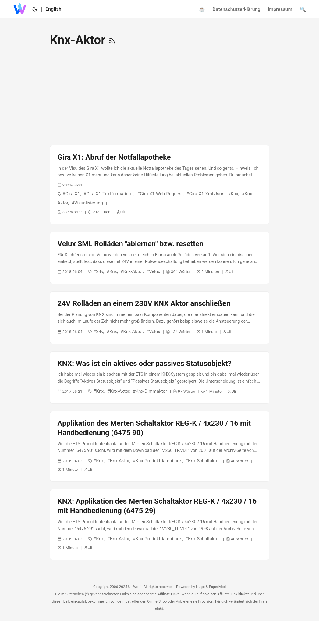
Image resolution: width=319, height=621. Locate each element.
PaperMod (217, 587)
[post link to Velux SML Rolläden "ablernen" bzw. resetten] (159, 258)
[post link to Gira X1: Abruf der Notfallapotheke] (159, 184)
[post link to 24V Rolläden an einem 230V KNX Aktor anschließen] (159, 317)
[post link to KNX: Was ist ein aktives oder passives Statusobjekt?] (159, 377)
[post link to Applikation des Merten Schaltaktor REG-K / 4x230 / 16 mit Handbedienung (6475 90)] (159, 446)
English (53, 9)
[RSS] (111, 40)
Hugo (200, 587)
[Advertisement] (159, 96)
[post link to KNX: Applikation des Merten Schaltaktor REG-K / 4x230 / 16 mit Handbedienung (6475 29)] (159, 524)
